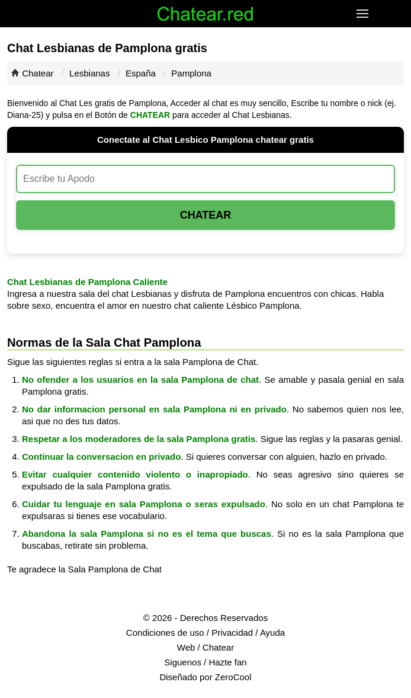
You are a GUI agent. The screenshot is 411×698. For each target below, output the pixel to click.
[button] (364, 13)
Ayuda (272, 632)
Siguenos (182, 662)
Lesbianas (89, 73)
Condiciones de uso (165, 632)
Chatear (37, 73)
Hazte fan (227, 662)
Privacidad (232, 632)
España (141, 73)
